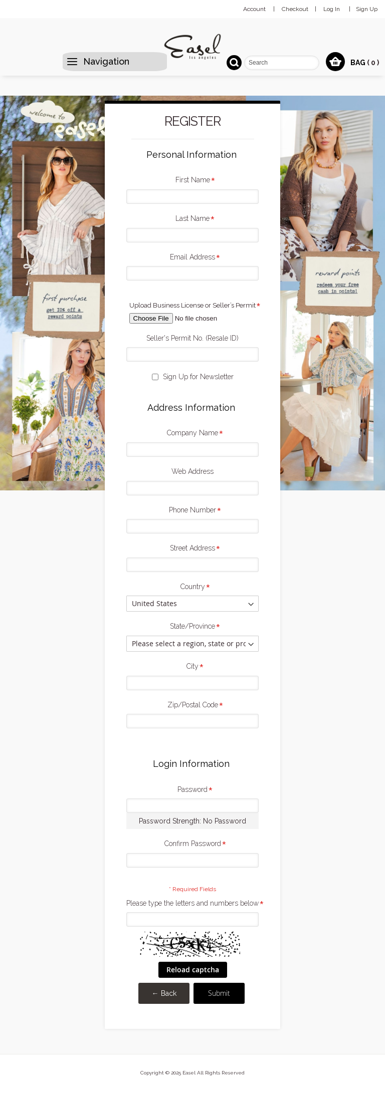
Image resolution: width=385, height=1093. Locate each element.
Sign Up (366, 9)
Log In (331, 9)
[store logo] (192, 46)
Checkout (295, 9)
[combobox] (281, 63)
